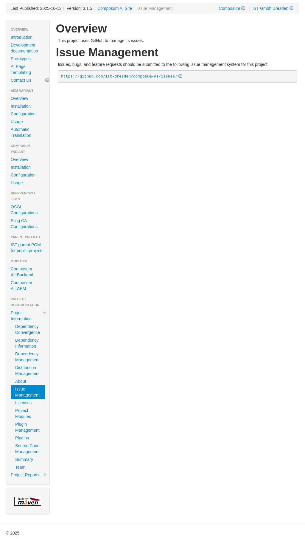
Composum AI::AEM (21, 285)
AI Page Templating (21, 69)
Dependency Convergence (27, 329)
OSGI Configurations (24, 210)
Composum (229, 8)
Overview (19, 98)
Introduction (21, 37)
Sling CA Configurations (24, 223)
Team (20, 467)
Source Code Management (27, 448)
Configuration (23, 113)
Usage (17, 121)
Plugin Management (27, 427)
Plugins (22, 438)
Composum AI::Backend (22, 272)
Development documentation (24, 48)
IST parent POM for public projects (27, 247)
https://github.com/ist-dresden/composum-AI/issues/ (119, 76)
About (20, 381)
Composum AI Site (114, 8)
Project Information (29, 315)
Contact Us (21, 80)
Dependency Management (27, 356)
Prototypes (21, 58)
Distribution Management (27, 370)
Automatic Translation (21, 132)
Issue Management (27, 392)
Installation (21, 106)
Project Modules (23, 413)
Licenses (23, 402)
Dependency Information (27, 343)
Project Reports (29, 475)
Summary (24, 459)
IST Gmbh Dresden (270, 8)
